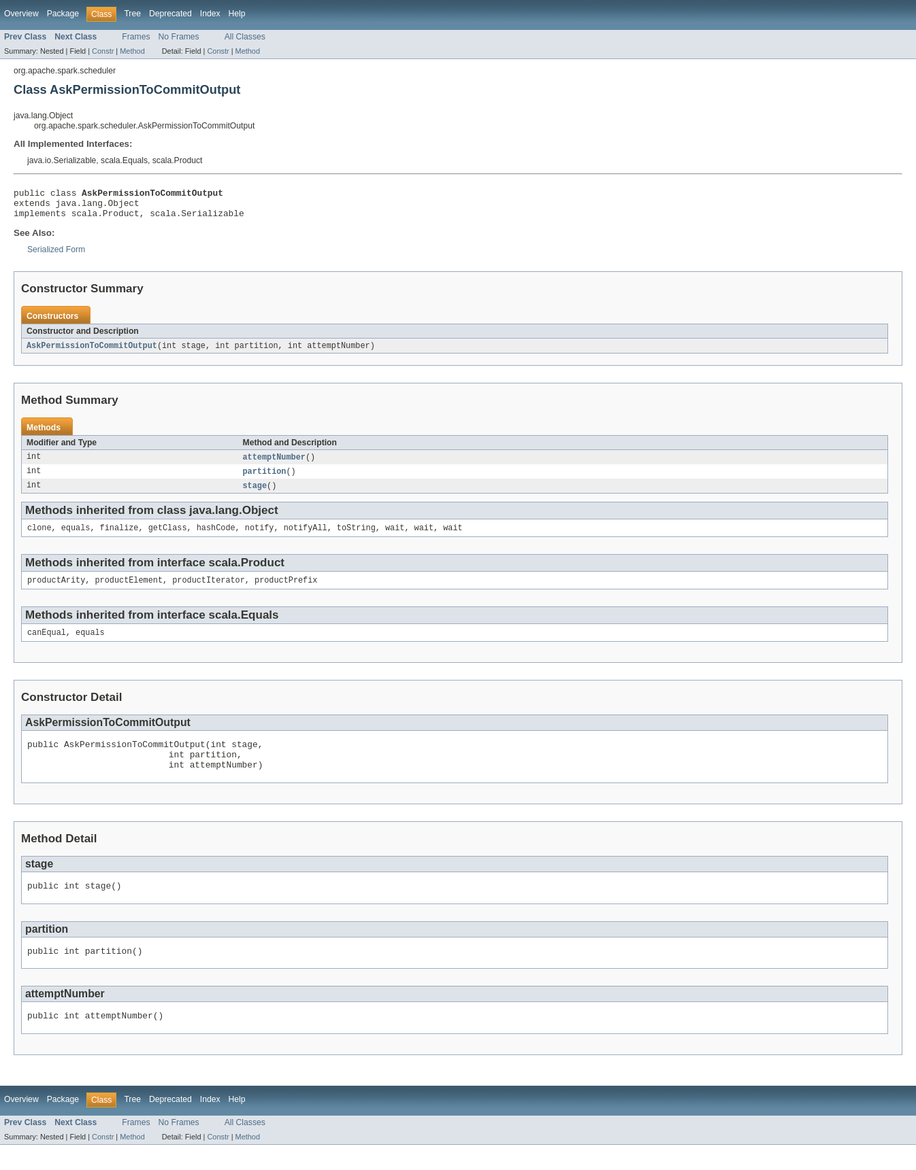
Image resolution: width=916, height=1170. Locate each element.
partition (265, 479)
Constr (103, 51)
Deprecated (170, 13)
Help (237, 13)
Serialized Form (56, 255)
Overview (21, 13)
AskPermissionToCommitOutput (92, 352)
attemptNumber (274, 464)
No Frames (179, 36)
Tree (132, 13)
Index (210, 13)
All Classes (245, 36)
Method (132, 51)
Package (63, 13)
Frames (136, 36)
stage (255, 494)
